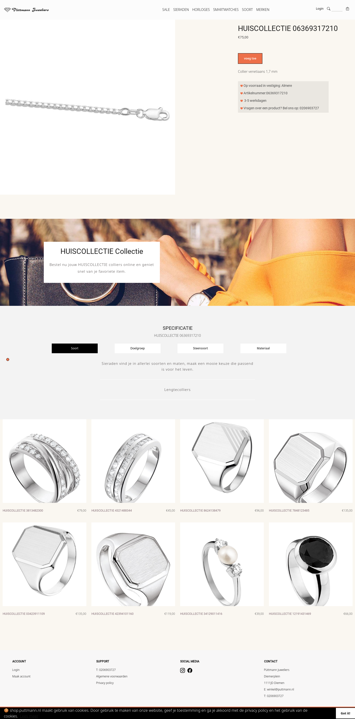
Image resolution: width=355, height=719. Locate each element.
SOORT (247, 9)
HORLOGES (201, 9)
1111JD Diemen (274, 683)
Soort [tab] (74, 348)
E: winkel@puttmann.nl (279, 689)
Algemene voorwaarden (112, 676)
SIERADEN (181, 9)
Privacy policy (105, 683)
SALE (166, 9)
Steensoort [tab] (200, 348)
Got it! (345, 713)
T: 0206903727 (106, 670)
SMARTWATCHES (225, 9)
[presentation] (83, 348)
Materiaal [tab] (263, 348)
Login (320, 9)
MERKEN (262, 9)
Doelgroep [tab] (137, 348)
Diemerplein (272, 676)
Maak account (21, 676)
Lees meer (29, 716)
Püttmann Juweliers (276, 670)
